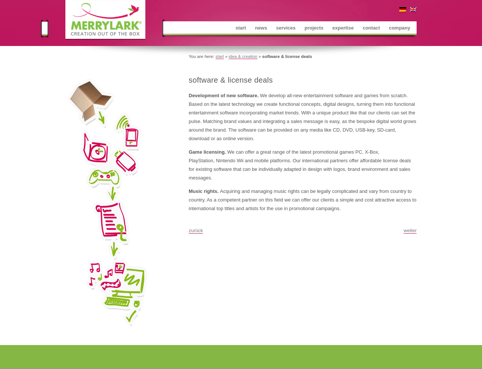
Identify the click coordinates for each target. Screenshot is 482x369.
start (220, 56)
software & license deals (231, 80)
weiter (410, 230)
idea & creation (243, 56)
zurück (196, 230)
